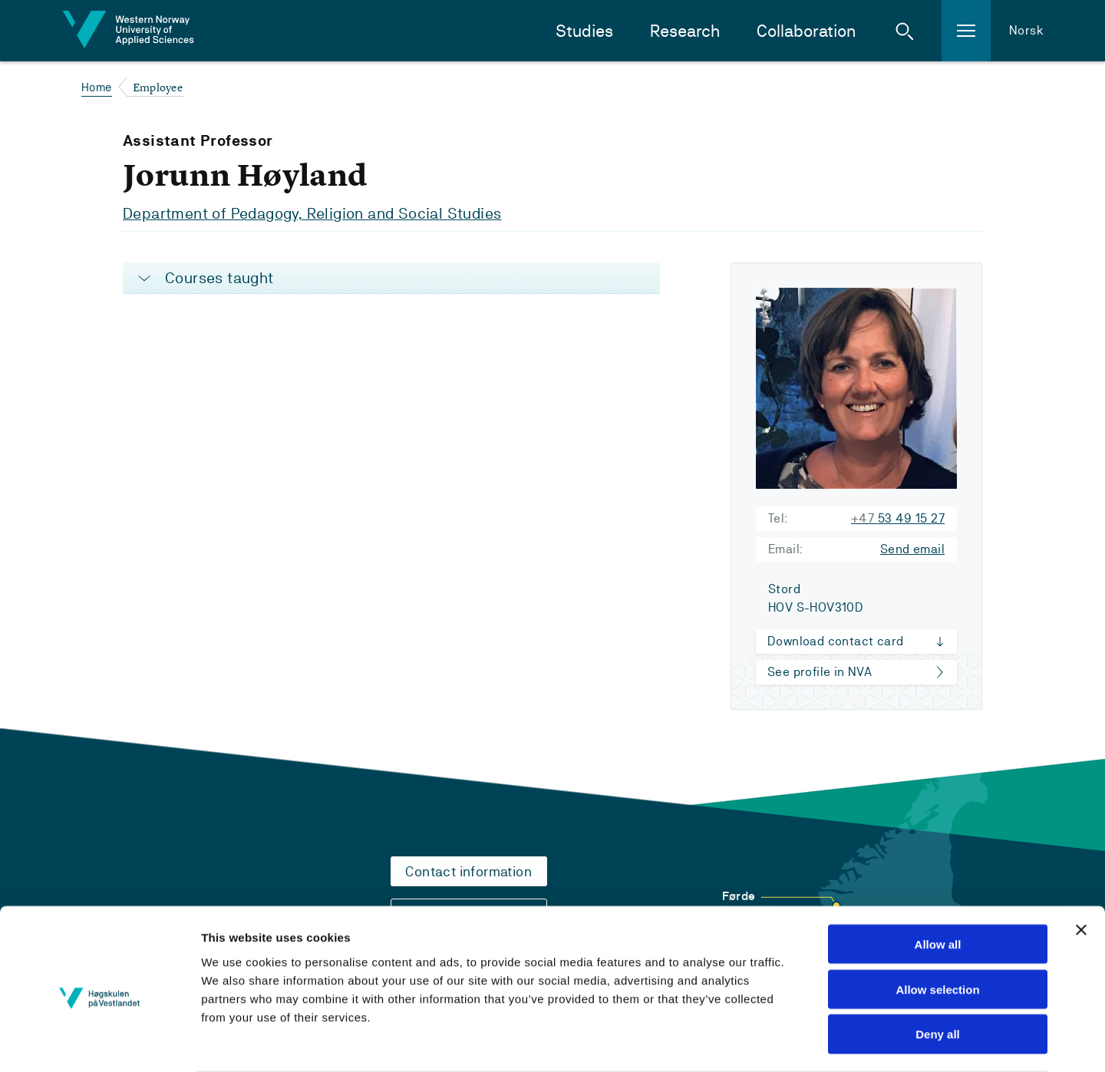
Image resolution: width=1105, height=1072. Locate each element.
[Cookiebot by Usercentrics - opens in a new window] (99, 1042)
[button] (904, 30)
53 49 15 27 (898, 518)
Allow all (938, 883)
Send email (912, 549)
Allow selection (937, 928)
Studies (584, 31)
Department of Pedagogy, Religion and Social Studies (312, 213)
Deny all (937, 974)
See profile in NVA (819, 672)
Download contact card (835, 641)
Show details (846, 1041)
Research (685, 31)
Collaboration (806, 31)
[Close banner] (1081, 869)
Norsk (1026, 30)
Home (96, 87)
